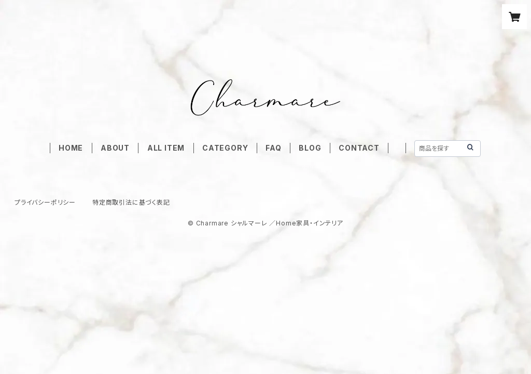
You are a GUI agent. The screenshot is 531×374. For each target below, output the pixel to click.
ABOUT (115, 147)
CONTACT (359, 147)
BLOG (310, 147)
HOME (71, 147)
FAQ (273, 147)
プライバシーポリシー (45, 202)
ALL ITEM (166, 147)
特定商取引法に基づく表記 (131, 202)
